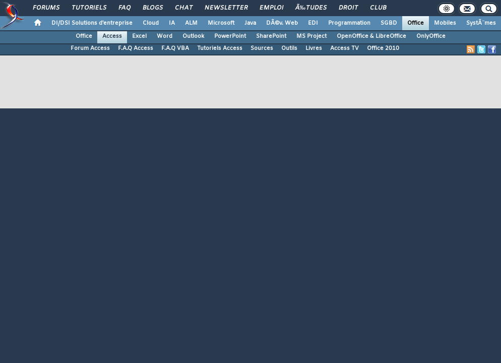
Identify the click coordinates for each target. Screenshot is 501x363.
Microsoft (221, 23)
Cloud (151, 23)
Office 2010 (383, 48)
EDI (313, 23)
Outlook (193, 36)
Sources (261, 48)
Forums (46, 8)
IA (172, 23)
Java (250, 23)
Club (378, 8)
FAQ (124, 8)
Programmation (349, 23)
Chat (184, 8)
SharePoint (271, 36)
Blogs (153, 8)
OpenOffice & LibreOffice (371, 36)
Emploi (271, 8)
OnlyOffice (431, 36)
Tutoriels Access (219, 48)
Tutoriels (89, 8)
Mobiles (445, 23)
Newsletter (226, 8)
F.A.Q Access (135, 48)
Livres (313, 48)
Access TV (344, 48)
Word (164, 36)
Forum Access (90, 48)
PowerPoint (230, 36)
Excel (139, 36)
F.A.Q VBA (175, 48)
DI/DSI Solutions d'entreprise (92, 23)
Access (112, 36)
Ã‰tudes (311, 8)
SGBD (389, 23)
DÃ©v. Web (282, 23)
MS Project (311, 36)
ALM (191, 23)
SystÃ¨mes (481, 23)
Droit (348, 8)
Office (415, 23)
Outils (289, 48)
